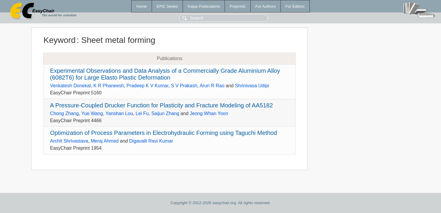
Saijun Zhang (165, 113)
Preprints (237, 6)
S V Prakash (184, 85)
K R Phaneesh (108, 85)
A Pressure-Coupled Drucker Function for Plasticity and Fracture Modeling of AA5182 (161, 105)
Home (141, 6)
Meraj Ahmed (105, 140)
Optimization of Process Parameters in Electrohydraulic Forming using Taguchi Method (163, 133)
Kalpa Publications (204, 6)
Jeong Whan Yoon (209, 113)
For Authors (265, 6)
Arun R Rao (212, 85)
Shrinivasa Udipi (252, 85)
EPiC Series (167, 6)
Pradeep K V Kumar (147, 85)
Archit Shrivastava (69, 140)
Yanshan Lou (119, 113)
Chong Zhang (64, 113)
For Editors (295, 6)
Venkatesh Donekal (70, 85)
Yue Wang (92, 113)
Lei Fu (142, 113)
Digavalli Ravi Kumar (151, 140)
